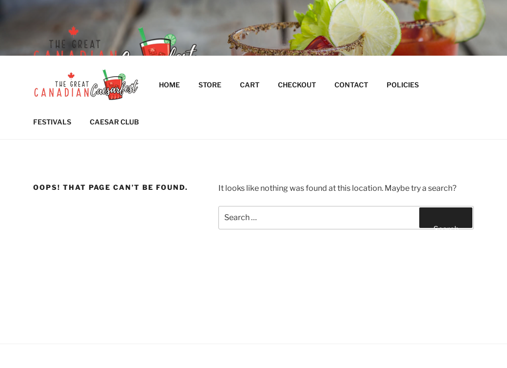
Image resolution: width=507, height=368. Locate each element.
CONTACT (351, 85)
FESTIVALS (52, 122)
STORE (209, 85)
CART (249, 85)
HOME (169, 85)
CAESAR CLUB (114, 122)
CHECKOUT (297, 85)
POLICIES (407, 85)
